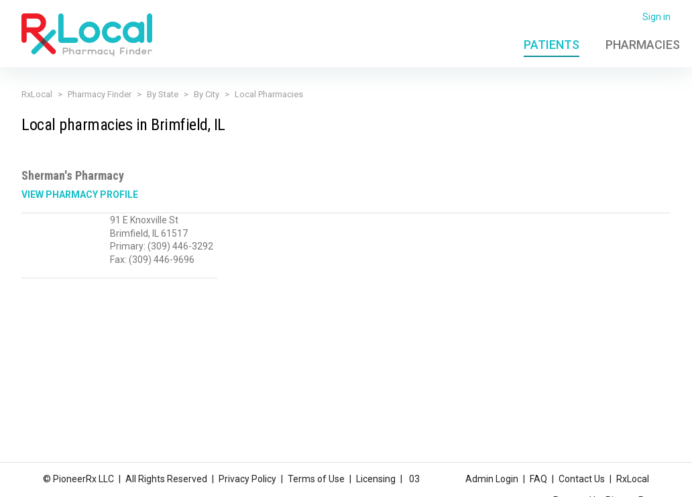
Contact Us (582, 479)
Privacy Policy (247, 479)
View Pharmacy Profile (79, 194)
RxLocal (36, 94)
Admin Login (491, 479)
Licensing (376, 479)
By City (206, 94)
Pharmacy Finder (99, 94)
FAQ (538, 479)
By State (162, 94)
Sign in (656, 16)
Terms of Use (316, 479)
